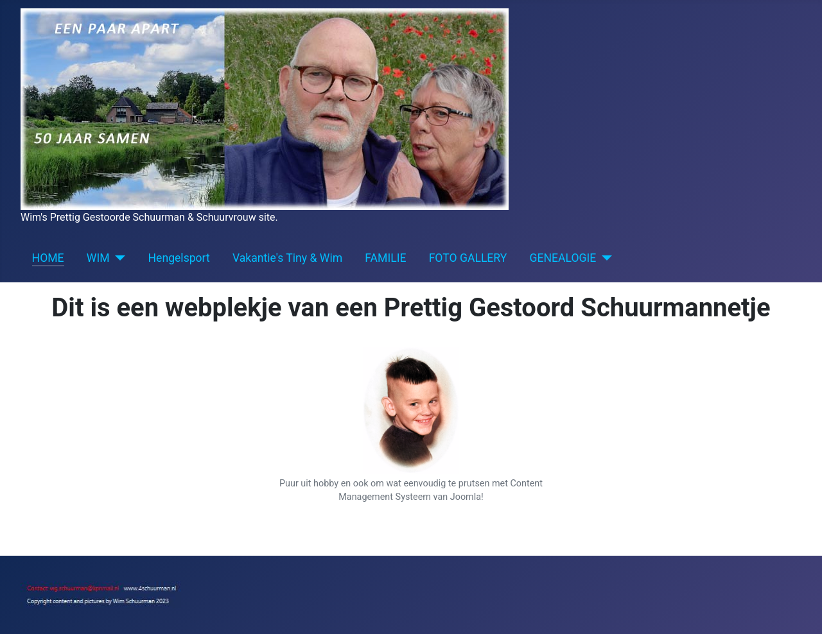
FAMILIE (385, 258)
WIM (98, 258)
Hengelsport (179, 258)
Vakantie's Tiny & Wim (287, 258)
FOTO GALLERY (468, 258)
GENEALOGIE (563, 258)
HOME (48, 258)
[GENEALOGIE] (604, 258)
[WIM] (118, 258)
